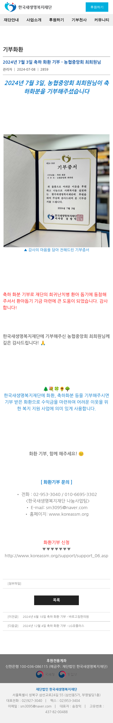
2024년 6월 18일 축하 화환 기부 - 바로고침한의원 (56, 616)
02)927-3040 (32, 700)
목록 (56, 600)
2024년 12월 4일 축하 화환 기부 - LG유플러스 (53, 625)
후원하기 (97, 7)
